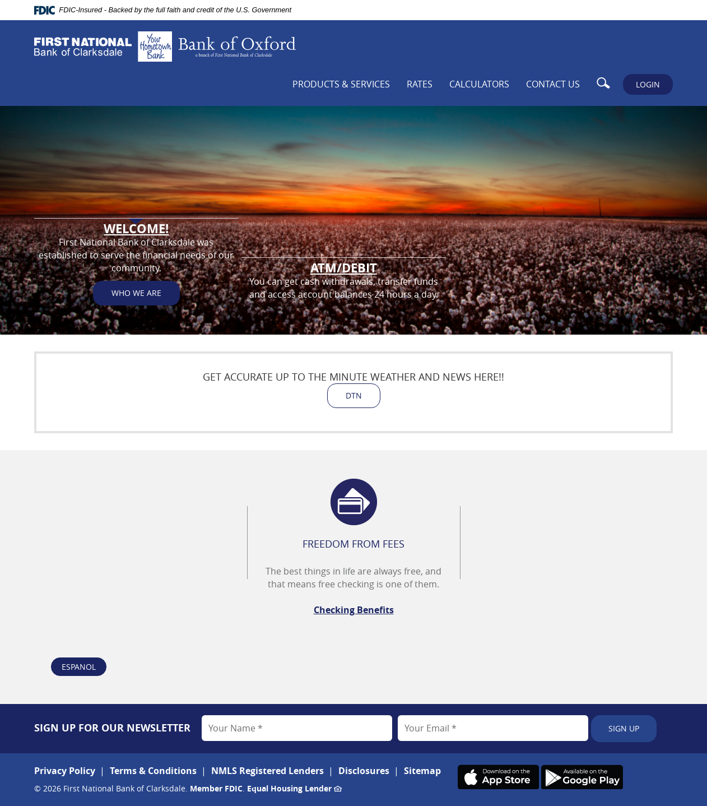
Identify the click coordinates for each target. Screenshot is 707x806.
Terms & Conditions (153, 771)
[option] (353, 577)
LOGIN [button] (648, 84)
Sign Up (623, 728)
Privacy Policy (64, 771)
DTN (354, 395)
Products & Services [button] (341, 84)
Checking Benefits (354, 610)
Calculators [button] (479, 84)
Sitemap (422, 771)
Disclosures (363, 771)
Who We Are (136, 304)
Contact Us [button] (553, 84)
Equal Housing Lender (294, 788)
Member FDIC (216, 788)
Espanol (79, 666)
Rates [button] (419, 84)
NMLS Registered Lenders (267, 771)
